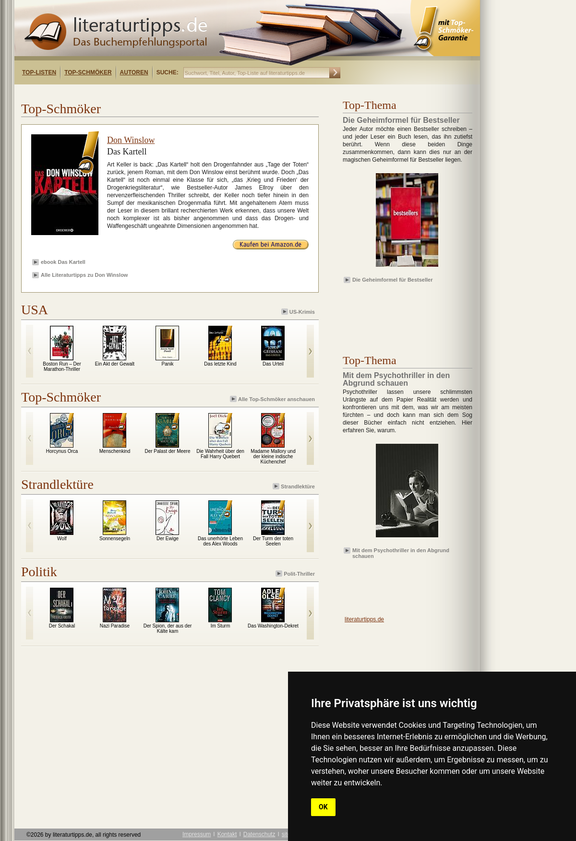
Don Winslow (131, 140)
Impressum (196, 834)
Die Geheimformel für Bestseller (392, 280)
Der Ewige (167, 538)
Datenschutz (259, 834)
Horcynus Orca (62, 451)
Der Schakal (62, 625)
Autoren (134, 72)
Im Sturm (220, 625)
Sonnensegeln (114, 538)
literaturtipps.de (364, 619)
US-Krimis (299, 311)
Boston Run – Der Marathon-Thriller (62, 366)
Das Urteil (273, 364)
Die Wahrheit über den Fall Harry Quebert (220, 454)
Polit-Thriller (296, 573)
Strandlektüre (294, 486)
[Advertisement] (138, 92)
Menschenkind (114, 451)
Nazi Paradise (115, 625)
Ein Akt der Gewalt (114, 364)
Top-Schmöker (87, 72)
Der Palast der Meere (167, 451)
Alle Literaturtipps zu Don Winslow (84, 275)
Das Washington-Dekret (273, 625)
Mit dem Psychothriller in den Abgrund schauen (400, 552)
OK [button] (323, 807)
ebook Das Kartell (63, 262)
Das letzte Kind (220, 364)
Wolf (62, 538)
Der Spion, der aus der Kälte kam (168, 628)
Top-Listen (39, 72)
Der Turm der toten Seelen (273, 541)
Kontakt (227, 834)
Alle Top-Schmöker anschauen (273, 399)
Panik (167, 364)
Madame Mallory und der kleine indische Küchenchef (273, 456)
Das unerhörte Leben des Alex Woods (220, 541)
